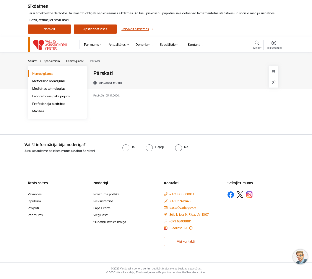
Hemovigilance (42, 74)
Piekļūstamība (103, 201)
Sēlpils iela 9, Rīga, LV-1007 (189, 214)
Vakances (35, 194)
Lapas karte (101, 208)
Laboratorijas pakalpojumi (51, 96)
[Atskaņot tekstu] (110, 82)
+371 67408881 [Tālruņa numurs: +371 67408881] (180, 221)
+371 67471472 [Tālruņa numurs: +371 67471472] (180, 201)
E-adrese (176, 228)
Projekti (33, 208)
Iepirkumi (34, 201)
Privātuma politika (106, 194)
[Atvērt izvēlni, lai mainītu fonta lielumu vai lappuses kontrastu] (273, 45)
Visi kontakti (186, 241)
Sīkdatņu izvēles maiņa (109, 222)
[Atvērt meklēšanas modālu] (257, 45)
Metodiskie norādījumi (48, 81)
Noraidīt (49, 29)
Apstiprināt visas (95, 29)
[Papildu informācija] (190, 228)
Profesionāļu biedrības (48, 104)
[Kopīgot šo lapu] (273, 82)
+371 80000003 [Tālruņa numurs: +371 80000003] (181, 194)
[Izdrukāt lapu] (273, 71)
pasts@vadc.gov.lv (182, 208)
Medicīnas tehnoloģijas (48, 88)
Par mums (35, 215)
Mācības (38, 111)
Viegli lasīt (100, 215)
